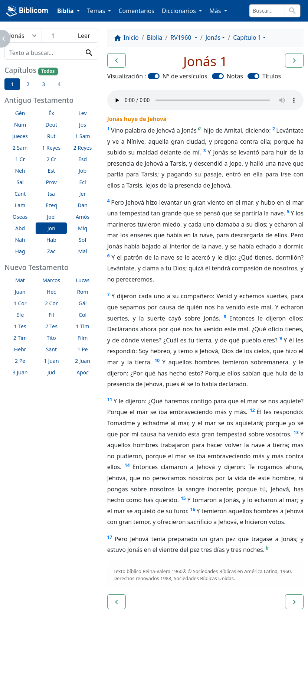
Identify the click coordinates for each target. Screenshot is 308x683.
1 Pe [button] (83, 349)
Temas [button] (97, 11)
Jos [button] (82, 124)
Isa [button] (51, 193)
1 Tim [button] (82, 326)
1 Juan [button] (51, 360)
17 (109, 537)
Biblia (155, 37)
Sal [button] (20, 182)
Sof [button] (82, 239)
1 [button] (12, 84)
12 (252, 410)
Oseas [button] (20, 216)
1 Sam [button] (82, 136)
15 (183, 498)
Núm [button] (20, 124)
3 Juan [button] (20, 372)
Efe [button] (20, 314)
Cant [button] (20, 193)
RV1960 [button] (181, 37)
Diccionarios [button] (179, 11)
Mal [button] (82, 251)
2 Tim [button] (20, 337)
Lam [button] (20, 205)
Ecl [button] (82, 182)
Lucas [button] (82, 280)
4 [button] (59, 84)
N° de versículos (185, 76)
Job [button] (82, 170)
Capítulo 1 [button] (247, 37)
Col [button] (82, 314)
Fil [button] (51, 314)
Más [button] (215, 11)
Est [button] (51, 170)
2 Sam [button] (20, 147)
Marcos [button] (51, 280)
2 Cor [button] (51, 303)
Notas (235, 76)
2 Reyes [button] (82, 147)
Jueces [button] (20, 136)
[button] (116, 60)
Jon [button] (51, 228)
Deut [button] (51, 124)
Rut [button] (51, 136)
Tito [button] (51, 337)
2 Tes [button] (51, 326)
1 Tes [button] (20, 326)
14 (127, 465)
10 (157, 360)
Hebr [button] (20, 349)
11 (109, 399)
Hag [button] (20, 251)
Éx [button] (51, 113)
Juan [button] (20, 291)
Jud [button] (51, 372)
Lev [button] (83, 113)
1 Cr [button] (20, 159)
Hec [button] (51, 291)
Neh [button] (20, 170)
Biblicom (27, 11)
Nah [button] (20, 239)
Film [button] (83, 337)
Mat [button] (20, 280)
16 (192, 509)
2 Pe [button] (20, 360)
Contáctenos (113, 658)
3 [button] (43, 84)
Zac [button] (51, 251)
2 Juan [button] (82, 360)
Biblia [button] (66, 11)
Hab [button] (51, 239)
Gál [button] (83, 303)
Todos (48, 71)
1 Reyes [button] (51, 147)
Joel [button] (51, 216)
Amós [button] (82, 216)
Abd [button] (20, 228)
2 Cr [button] (51, 159)
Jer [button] (82, 193)
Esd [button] (82, 159)
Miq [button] (82, 228)
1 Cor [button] (20, 303)
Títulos (271, 76)
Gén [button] (20, 113)
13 (296, 432)
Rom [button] (82, 291)
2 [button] (27, 84)
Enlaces (23, 658)
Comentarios (136, 11)
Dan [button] (83, 205)
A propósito (64, 658)
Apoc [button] (82, 372)
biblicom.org (35, 671)
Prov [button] (51, 182)
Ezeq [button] (51, 205)
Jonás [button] (213, 37)
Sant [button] (51, 349)
